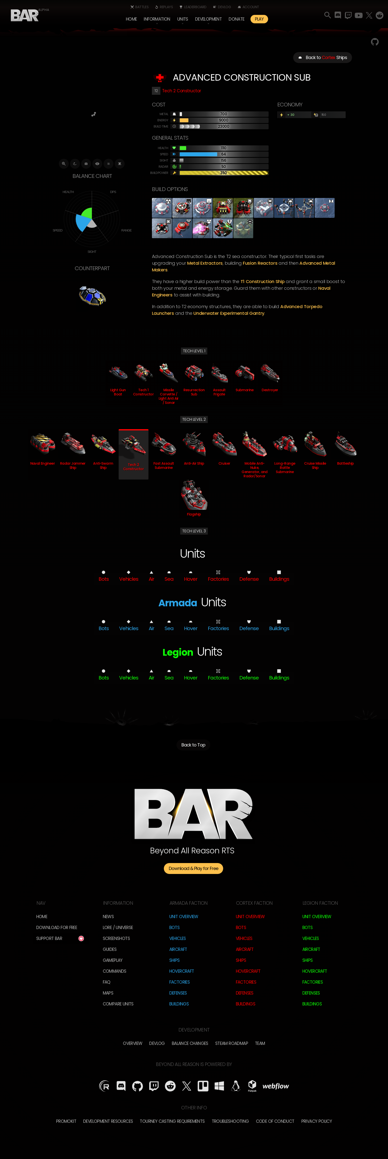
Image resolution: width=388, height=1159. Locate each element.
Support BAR (49, 938)
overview (132, 1043)
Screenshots (116, 938)
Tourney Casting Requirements (172, 1121)
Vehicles (177, 938)
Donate (236, 19)
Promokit (66, 1121)
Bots (174, 928)
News (108, 917)
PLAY (259, 19)
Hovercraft (181, 971)
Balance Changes (190, 1043)
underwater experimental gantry (228, 313)
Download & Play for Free (193, 868)
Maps (108, 993)
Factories (179, 982)
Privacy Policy (316, 1121)
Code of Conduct (275, 1121)
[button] (157, 19)
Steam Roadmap (231, 1043)
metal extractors (205, 263)
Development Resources (108, 1121)
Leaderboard (195, 6)
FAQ (106, 982)
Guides (109, 949)
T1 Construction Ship (263, 281)
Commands (114, 971)
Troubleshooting (230, 1121)
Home (131, 19)
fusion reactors (260, 263)
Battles (141, 6)
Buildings (179, 1004)
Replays (166, 6)
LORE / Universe (118, 928)
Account (251, 6)
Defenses (178, 993)
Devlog (224, 6)
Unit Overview (183, 917)
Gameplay (113, 960)
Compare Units (118, 1004)
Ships (174, 960)
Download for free (56, 928)
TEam (260, 1043)
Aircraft (178, 949)
